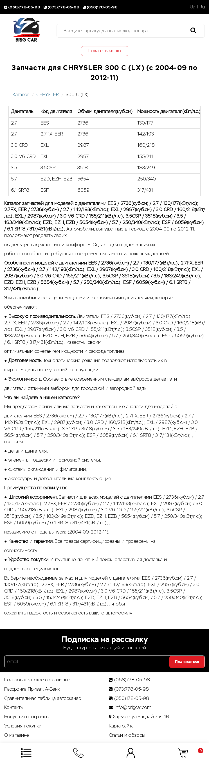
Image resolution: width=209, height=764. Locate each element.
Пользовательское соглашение (37, 679)
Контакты (14, 707)
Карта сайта (121, 726)
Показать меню (104, 50)
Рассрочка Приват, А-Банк (32, 689)
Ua (192, 7)
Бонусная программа (26, 716)
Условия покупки (23, 726)
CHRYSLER (47, 94)
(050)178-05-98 (100, 7)
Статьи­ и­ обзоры (127, 735)
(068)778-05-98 (23, 7)
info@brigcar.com (133, 707)
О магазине (16, 735)
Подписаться (187, 661)
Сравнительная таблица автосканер (42, 698)
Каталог (21, 94)
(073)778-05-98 (62, 7)
